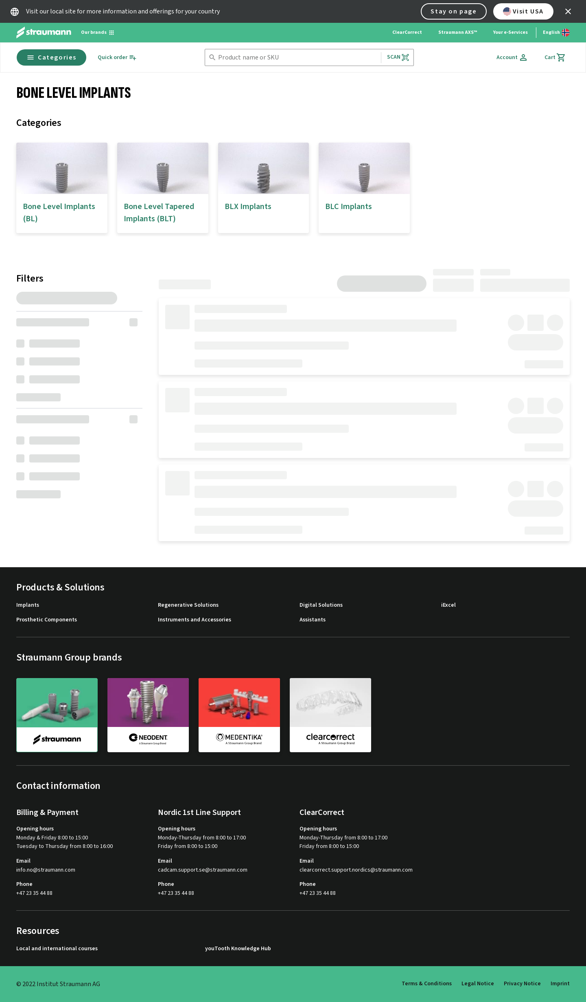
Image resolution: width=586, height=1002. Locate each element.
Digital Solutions (321, 605)
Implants (27, 605)
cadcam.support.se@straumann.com (202, 870)
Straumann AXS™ (457, 32)
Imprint (560, 984)
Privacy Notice (522, 984)
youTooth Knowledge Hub (238, 949)
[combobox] (297, 57)
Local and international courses (57, 949)
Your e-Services (510, 32)
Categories (51, 57)
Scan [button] (398, 57)
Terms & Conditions (427, 984)
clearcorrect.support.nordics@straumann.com (356, 870)
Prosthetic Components (46, 620)
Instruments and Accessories (194, 620)
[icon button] (568, 11)
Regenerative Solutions (188, 605)
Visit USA (523, 11)
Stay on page (454, 11)
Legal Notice (477, 984)
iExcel (448, 605)
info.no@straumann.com (45, 870)
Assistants (313, 620)
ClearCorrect (407, 32)
